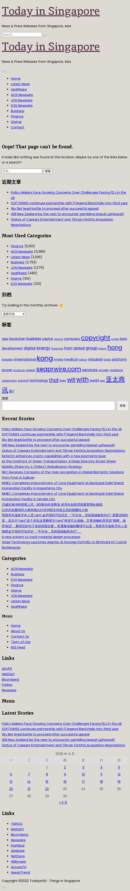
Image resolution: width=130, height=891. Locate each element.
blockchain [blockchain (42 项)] (17, 339)
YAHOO (17, 823)
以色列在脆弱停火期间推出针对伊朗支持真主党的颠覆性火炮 (45, 510)
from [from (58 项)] (68, 348)
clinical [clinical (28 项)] (58, 339)
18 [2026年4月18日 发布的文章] (101, 781)
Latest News (20, 84)
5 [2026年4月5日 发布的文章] (119, 767)
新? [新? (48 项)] (11, 391)
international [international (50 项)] (25, 359)
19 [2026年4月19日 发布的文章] (118, 781)
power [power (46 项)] (7, 370)
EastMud (17, 845)
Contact (17, 127)
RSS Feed (18, 647)
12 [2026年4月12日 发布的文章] (119, 774)
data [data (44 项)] (123, 338)
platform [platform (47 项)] (119, 359)
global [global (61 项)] (79, 348)
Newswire (9, 690)
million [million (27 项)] (83, 359)
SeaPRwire (19, 89)
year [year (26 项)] (102, 380)
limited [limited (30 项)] (58, 359)
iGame (16, 122)
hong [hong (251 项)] (114, 347)
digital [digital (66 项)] (30, 348)
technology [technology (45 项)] (39, 380)
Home (15, 78)
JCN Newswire (22, 100)
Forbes (7, 684)
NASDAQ (8, 674)
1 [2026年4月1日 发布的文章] (46, 767)
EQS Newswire (22, 105)
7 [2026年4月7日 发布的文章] (29, 774)
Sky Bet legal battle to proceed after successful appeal (55, 208)
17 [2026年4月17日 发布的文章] (83, 781)
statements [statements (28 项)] (9, 380)
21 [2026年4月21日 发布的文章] (29, 789)
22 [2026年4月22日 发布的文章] (47, 789)
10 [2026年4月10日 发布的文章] (83, 774)
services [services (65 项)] (90, 369)
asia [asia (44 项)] (5, 338)
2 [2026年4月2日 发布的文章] (65, 767)
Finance (17, 116)
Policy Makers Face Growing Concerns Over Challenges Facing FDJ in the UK (62, 429)
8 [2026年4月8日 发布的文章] (47, 774)
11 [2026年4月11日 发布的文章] (101, 774)
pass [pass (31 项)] (107, 359)
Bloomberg (10, 679)
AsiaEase (18, 850)
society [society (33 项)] (104, 370)
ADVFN (7, 668)
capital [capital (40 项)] (47, 339)
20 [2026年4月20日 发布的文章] (11, 789)
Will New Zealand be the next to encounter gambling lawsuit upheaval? (67, 214)
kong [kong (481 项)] (45, 358)
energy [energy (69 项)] (43, 348)
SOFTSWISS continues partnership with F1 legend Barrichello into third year (69, 203)
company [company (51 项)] (72, 338)
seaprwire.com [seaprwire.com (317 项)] (58, 369)
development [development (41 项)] (12, 348)
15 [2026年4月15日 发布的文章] (47, 781)
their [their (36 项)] (63, 380)
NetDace (18, 856)
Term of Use (21, 642)
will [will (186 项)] (71, 379)
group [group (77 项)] (91, 348)
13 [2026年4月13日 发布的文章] (11, 781)
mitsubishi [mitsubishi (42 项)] (95, 359)
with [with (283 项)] (82, 379)
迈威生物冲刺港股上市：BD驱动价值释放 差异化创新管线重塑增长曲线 (52, 504)
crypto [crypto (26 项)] (115, 339)
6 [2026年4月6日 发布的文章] (11, 774)
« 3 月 (63, 802)
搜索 (5, 398)
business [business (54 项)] (33, 338)
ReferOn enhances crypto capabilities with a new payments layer (54, 456)
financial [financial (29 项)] (57, 348)
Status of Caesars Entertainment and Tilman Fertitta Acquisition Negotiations (63, 450)
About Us (18, 631)
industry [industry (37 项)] (7, 359)
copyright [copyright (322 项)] (95, 338)
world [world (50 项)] (94, 380)
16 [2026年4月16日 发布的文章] (65, 781)
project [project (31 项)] (30, 370)
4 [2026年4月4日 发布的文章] (101, 767)
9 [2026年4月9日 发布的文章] (65, 774)
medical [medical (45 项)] (71, 359)
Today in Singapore (51, 11)
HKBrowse (18, 861)
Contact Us (20, 636)
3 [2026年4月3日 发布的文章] (83, 767)
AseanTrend (20, 872)
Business (17, 111)
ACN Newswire (22, 95)
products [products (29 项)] (19, 370)
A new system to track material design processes (41, 537)
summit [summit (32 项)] (23, 380)
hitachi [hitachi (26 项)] (102, 348)
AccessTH (18, 867)
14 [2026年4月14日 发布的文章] (29, 781)
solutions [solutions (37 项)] (116, 370)
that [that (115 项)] (54, 380)
